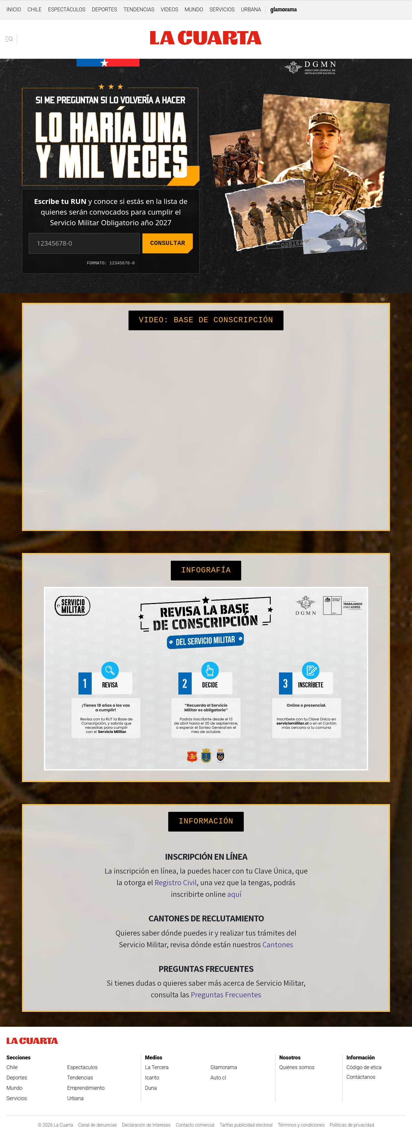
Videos (169, 9)
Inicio (13, 9)
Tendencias (139, 9)
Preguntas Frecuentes (226, 994)
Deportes (104, 9)
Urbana (251, 9)
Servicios (222, 9)
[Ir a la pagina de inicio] (206, 39)
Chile (34, 9)
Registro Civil (176, 882)
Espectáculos (67, 9)
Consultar (167, 243)
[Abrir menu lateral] (11, 39)
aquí (234, 894)
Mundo (194, 9)
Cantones (278, 944)
